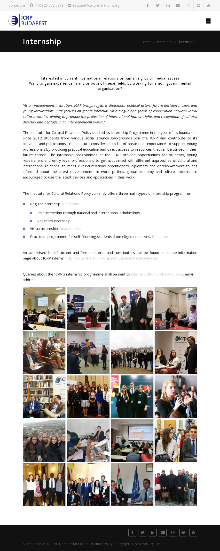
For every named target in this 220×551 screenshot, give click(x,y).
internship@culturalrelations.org (157, 274)
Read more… (72, 203)
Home (145, 42)
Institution (165, 42)
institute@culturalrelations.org (95, 5)
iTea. (158, 544)
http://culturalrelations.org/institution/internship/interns (111, 258)
